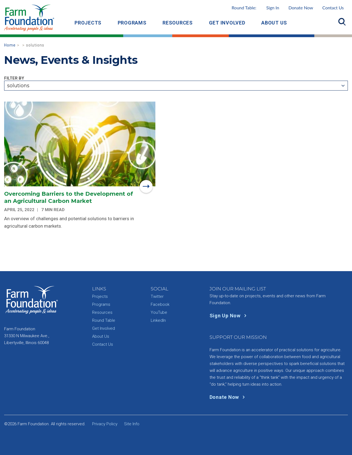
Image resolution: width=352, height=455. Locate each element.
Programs (132, 23)
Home (10, 45)
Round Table (103, 320)
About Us (274, 23)
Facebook (160, 304)
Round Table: (255, 7)
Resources (178, 23)
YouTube (159, 312)
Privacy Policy (104, 423)
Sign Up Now (229, 315)
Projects (88, 23)
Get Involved (227, 23)
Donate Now (300, 7)
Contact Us (333, 7)
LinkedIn (158, 320)
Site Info (131, 423)
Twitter (157, 296)
